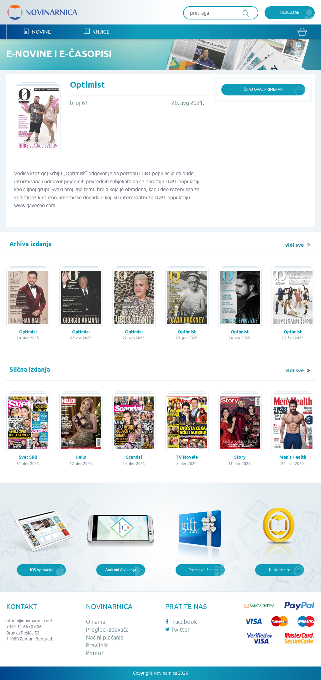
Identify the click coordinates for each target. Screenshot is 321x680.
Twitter (177, 629)
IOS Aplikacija (41, 569)
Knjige (96, 32)
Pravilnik (97, 645)
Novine (37, 32)
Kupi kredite (279, 569)
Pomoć (95, 653)
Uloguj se (289, 12)
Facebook (181, 621)
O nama (95, 621)
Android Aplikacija (120, 569)
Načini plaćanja (105, 637)
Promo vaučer (200, 569)
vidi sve (294, 245)
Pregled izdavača (107, 629)
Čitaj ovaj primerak (263, 89)
